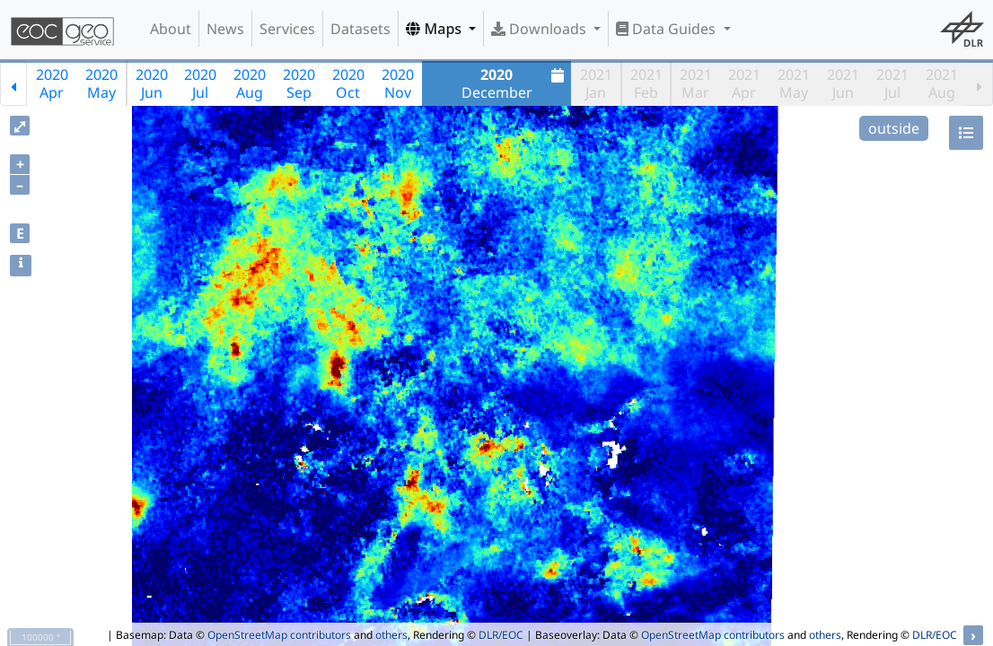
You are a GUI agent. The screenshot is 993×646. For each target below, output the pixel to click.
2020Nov (398, 83)
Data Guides (667, 29)
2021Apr (744, 83)
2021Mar (696, 83)
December (515, 83)
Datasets (360, 29)
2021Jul (892, 83)
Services (287, 29)
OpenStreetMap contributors (279, 634)
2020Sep (299, 83)
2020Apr (52, 83)
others (391, 634)
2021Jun (843, 83)
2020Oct (348, 83)
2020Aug (249, 83)
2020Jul (200, 83)
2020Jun (152, 83)
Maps (435, 29)
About (170, 29)
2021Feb (646, 83)
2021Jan (596, 83)
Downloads (540, 29)
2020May (101, 83)
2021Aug (942, 83)
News (225, 29)
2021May (794, 83)
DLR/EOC (501, 634)
